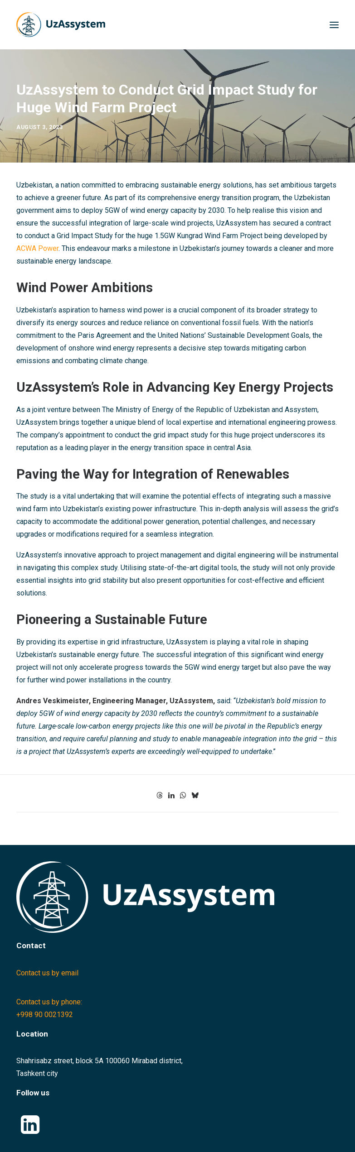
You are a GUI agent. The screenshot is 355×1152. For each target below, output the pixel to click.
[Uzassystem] (60, 24)
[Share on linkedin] (171, 795)
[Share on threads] (159, 795)
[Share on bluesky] (195, 795)
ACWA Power (37, 248)
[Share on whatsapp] (183, 795)
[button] (334, 24)
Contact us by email (47, 973)
